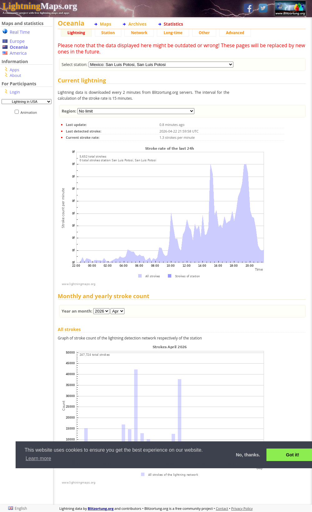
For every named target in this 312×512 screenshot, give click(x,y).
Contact (222, 508)
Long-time (172, 32)
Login (15, 92)
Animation (30, 112)
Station (108, 32)
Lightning (76, 32)
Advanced (235, 32)
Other (204, 32)
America (18, 53)
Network (139, 32)
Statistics (173, 24)
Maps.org (39, 6)
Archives (137, 24)
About (15, 75)
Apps (14, 70)
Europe (17, 41)
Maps (105, 24)
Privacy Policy (242, 508)
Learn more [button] (38, 458)
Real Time (20, 32)
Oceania (19, 47)
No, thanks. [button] (248, 454)
